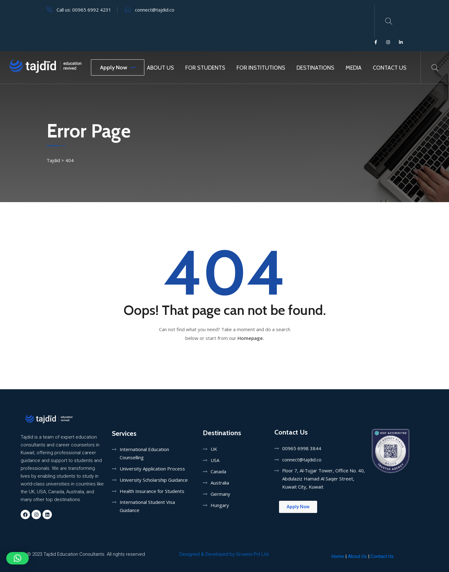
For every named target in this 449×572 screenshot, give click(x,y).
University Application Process (152, 468)
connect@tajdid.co (154, 10)
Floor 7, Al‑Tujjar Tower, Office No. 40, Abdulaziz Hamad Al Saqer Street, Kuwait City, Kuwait (323, 478)
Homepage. (250, 338)
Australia (220, 483)
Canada (218, 471)
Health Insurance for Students (152, 491)
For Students (205, 67)
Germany (220, 494)
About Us (160, 67)
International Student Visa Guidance (147, 506)
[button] (17, 558)
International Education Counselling (144, 453)
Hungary (220, 505)
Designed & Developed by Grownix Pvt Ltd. (224, 554)
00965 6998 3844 (301, 448)
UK (214, 449)
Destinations (315, 67)
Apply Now (117, 67)
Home (338, 556)
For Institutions (261, 67)
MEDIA (354, 67)
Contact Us (390, 67)
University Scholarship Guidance (154, 480)
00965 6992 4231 (91, 10)
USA (215, 460)
